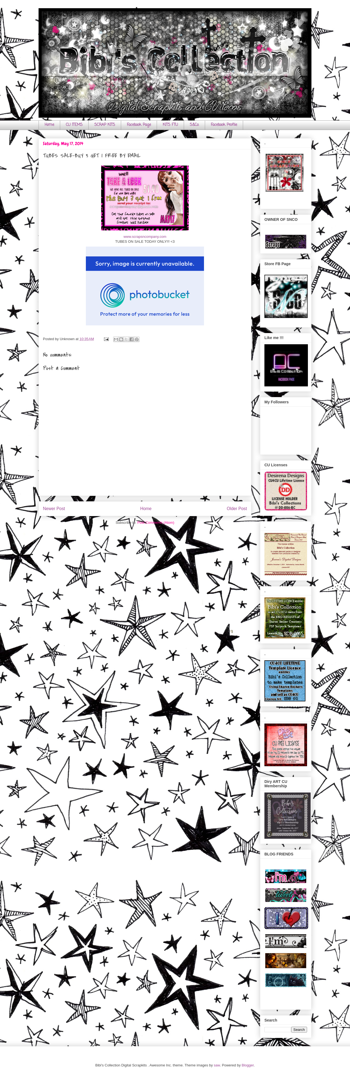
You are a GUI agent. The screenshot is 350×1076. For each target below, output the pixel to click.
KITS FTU (170, 125)
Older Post (237, 508)
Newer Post (54, 508)
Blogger (248, 1065)
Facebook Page (139, 125)
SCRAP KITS (104, 125)
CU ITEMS (74, 125)
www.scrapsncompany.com (145, 237)
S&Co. (194, 125)
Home (49, 125)
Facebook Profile (224, 125)
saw (217, 1065)
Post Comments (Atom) (155, 522)
